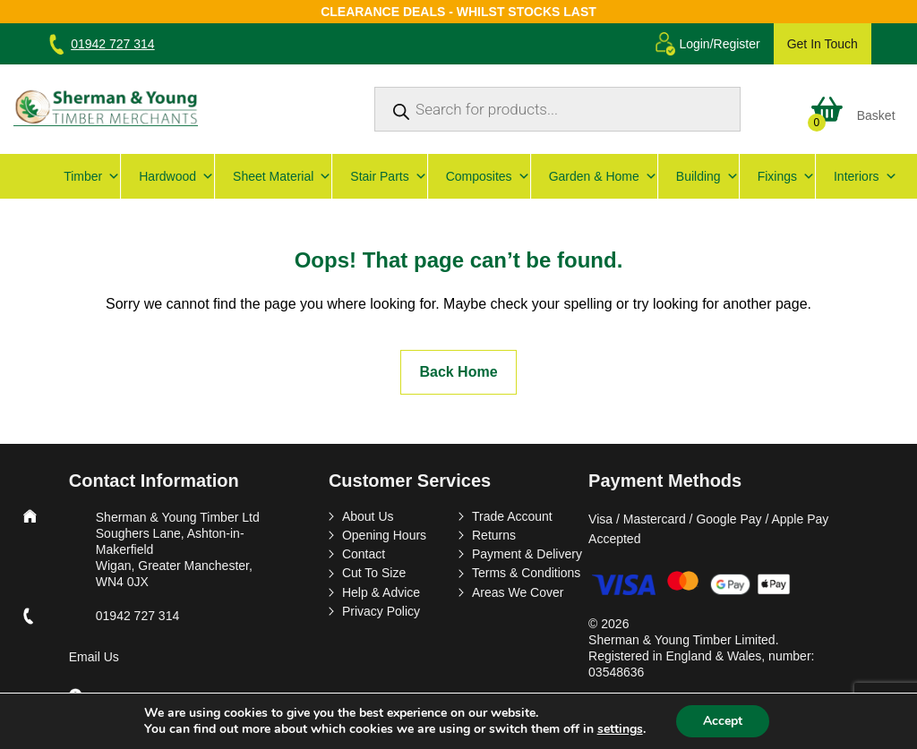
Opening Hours (384, 535)
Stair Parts (388, 176)
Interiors (865, 176)
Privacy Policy (381, 611)
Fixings (786, 176)
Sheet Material (282, 176)
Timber (92, 176)
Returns (494, 535)
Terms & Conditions (526, 573)
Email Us (94, 657)
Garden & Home (603, 176)
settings (620, 729)
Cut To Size (374, 573)
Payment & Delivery (527, 554)
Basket (876, 115)
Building (707, 176)
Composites (488, 176)
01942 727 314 (112, 44)
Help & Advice (381, 592)
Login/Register (719, 44)
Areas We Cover (517, 592)
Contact (363, 554)
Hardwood (176, 176)
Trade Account (512, 516)
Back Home (458, 371)
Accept (722, 720)
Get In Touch (822, 44)
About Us (368, 516)
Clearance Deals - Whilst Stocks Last (458, 11)
